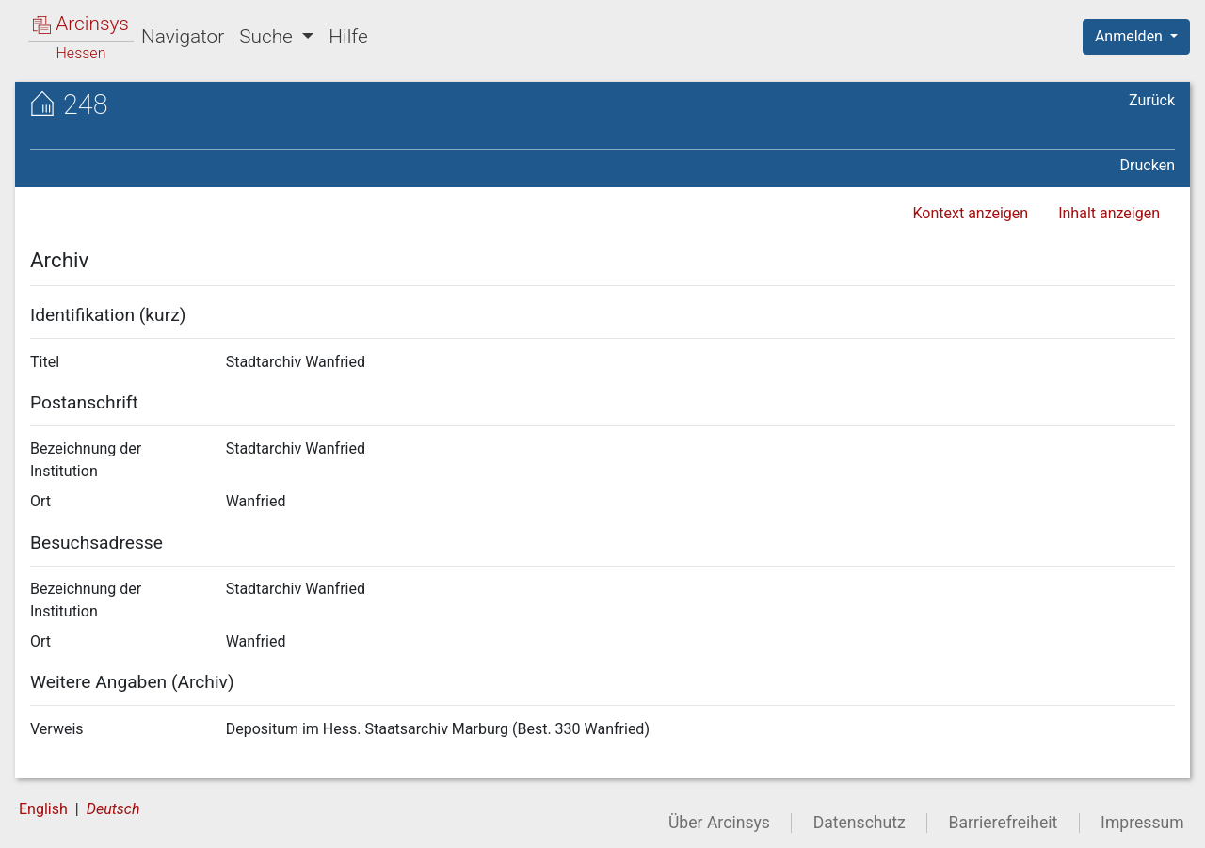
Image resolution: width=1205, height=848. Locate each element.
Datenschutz (859, 822)
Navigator (182, 36)
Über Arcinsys (719, 822)
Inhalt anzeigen (1109, 213)
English (43, 809)
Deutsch (113, 809)
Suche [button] (268, 36)
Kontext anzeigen (970, 213)
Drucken (1147, 165)
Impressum (1142, 822)
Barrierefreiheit (1003, 822)
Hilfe (348, 36)
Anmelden (1130, 36)
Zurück (1152, 100)
